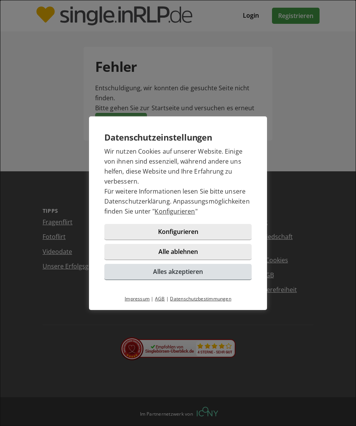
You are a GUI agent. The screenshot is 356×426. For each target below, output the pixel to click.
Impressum (137, 298)
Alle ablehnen (178, 251)
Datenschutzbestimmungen (200, 298)
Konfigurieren (175, 211)
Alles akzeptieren (178, 271)
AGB (160, 298)
